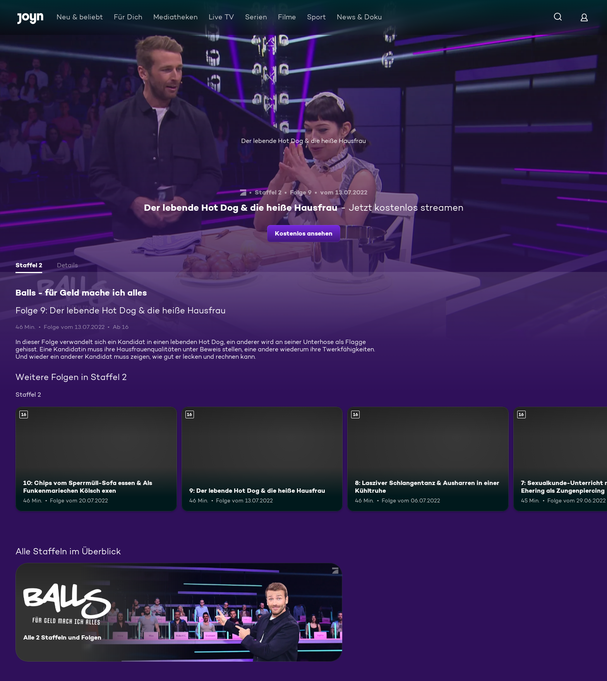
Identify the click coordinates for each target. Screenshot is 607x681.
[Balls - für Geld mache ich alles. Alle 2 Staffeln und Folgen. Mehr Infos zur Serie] (178, 612)
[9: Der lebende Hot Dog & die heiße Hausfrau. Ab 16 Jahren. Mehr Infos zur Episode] (262, 459)
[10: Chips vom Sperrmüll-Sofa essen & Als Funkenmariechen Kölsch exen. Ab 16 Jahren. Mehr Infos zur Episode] (96, 459)
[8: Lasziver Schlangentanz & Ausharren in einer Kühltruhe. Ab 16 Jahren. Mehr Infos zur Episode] (428, 459)
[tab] (29, 266)
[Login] (584, 17)
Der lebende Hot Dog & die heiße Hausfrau (303, 140)
